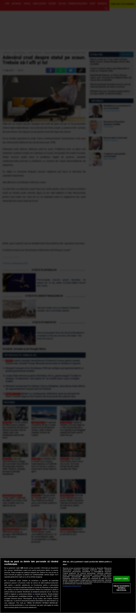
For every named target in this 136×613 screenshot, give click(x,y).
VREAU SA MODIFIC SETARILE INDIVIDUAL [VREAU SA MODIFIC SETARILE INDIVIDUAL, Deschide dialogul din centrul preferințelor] (121, 588)
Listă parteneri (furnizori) (72, 586)
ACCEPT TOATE (121, 579)
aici (34, 596)
